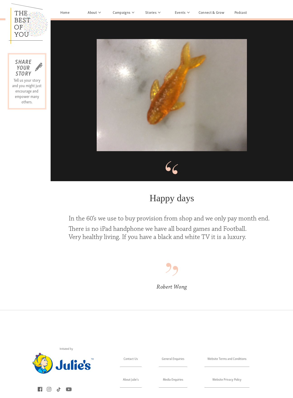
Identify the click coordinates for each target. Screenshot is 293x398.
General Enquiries (173, 358)
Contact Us (131, 358)
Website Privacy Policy (226, 379)
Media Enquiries (173, 379)
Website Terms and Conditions (226, 358)
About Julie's (131, 379)
